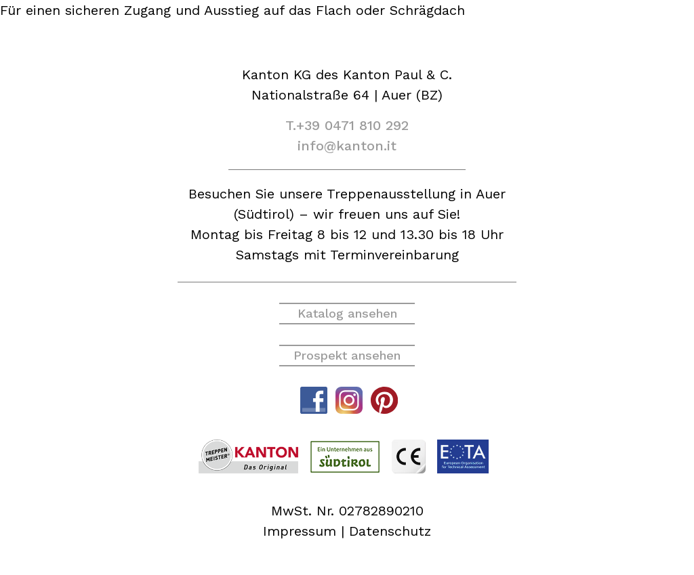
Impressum (299, 531)
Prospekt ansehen (347, 355)
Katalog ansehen (347, 313)
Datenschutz (390, 531)
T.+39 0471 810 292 (347, 125)
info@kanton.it (347, 145)
